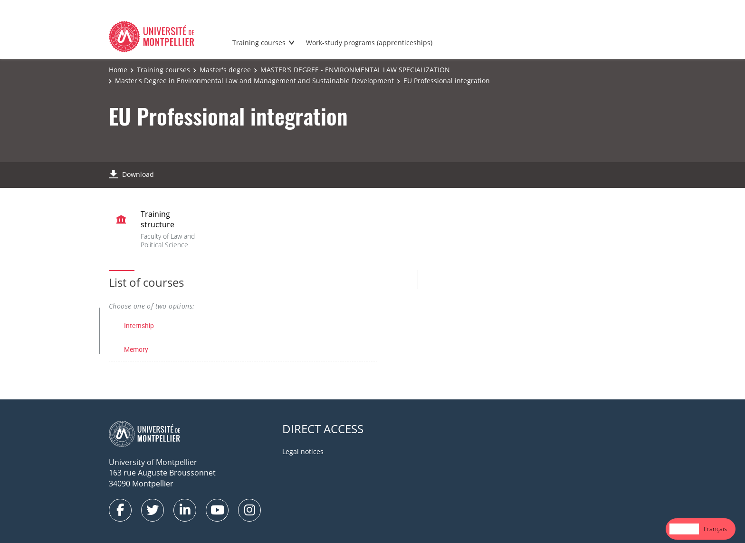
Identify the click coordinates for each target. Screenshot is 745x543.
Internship (139, 325)
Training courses (259, 42)
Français (715, 528)
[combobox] (684, 529)
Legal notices (303, 451)
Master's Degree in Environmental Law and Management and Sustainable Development (254, 80)
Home (118, 69)
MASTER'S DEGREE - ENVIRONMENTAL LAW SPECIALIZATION (355, 69)
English (684, 528)
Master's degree (225, 69)
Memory (136, 349)
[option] (715, 529)
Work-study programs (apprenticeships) (369, 42)
